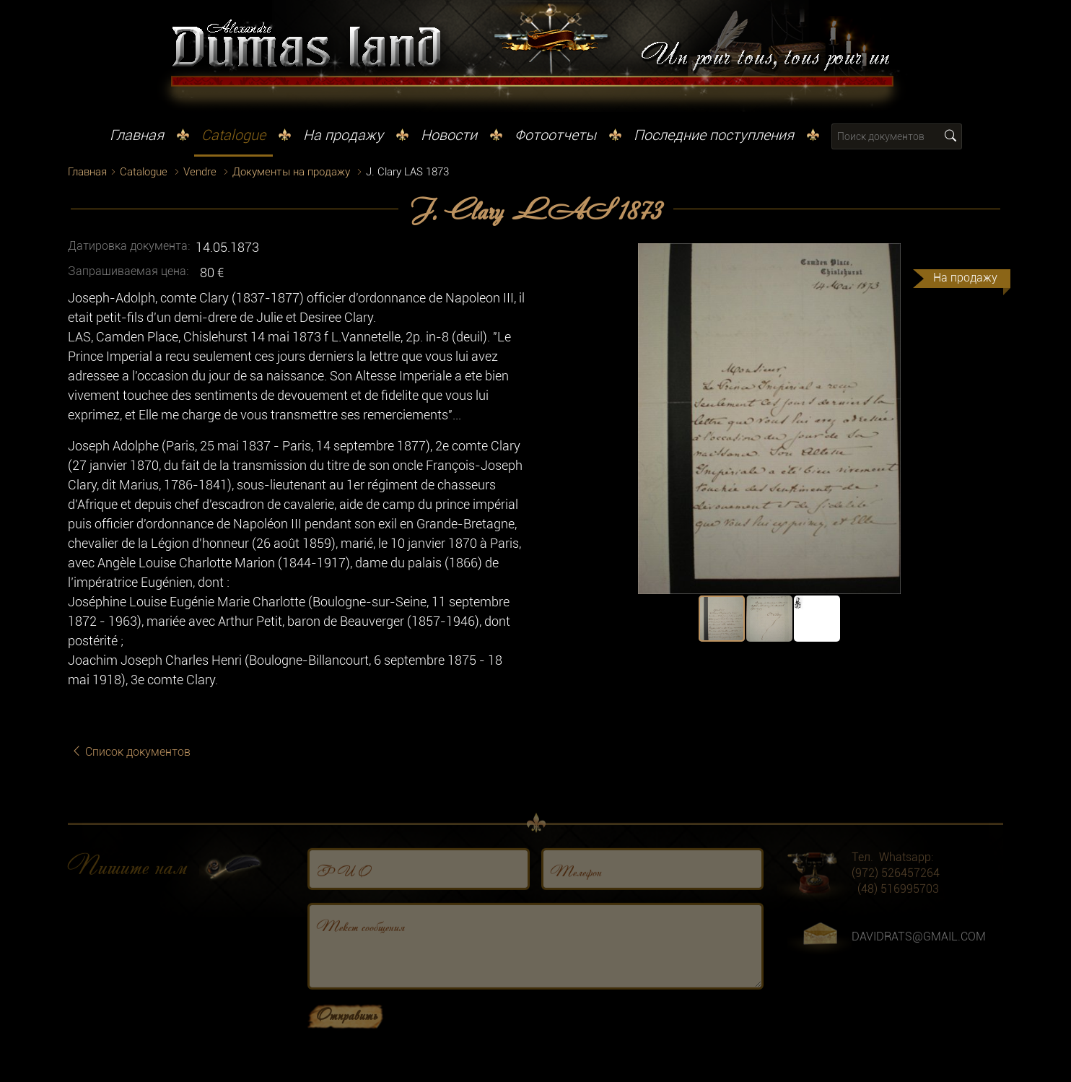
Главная (137, 135)
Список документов (131, 752)
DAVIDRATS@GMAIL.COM (919, 962)
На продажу (343, 135)
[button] (990, 256)
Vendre (200, 171)
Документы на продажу (291, 171)
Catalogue (233, 135)
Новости (449, 135)
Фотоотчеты (555, 135)
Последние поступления (714, 135)
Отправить (346, 1040)
